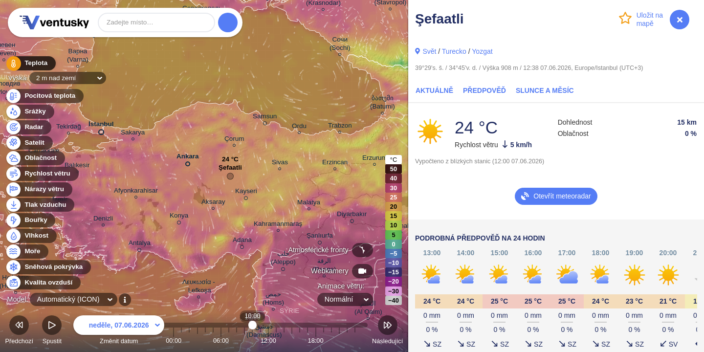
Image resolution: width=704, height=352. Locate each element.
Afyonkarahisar (136, 192)
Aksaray (213, 203)
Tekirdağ (68, 128)
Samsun (265, 117)
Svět (429, 51)
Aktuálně (434, 90)
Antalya (140, 244)
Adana (242, 241)
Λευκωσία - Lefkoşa (198, 287)
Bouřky (30, 220)
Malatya (308, 203)
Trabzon (340, 127)
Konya (179, 217)
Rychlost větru (41, 174)
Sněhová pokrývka (48, 267)
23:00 (355, 340)
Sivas (280, 163)
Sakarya (133, 134)
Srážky (29, 112)
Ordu (299, 127)
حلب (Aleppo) (283, 259)
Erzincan (335, 163)
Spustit (52, 331)
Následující (387, 331)
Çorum (234, 140)
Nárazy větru (38, 189)
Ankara (187, 158)
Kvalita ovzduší (42, 283)
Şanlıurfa (320, 237)
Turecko (454, 51)
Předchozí (19, 331)
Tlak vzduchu (39, 205)
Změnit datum (118, 331)
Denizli (103, 220)
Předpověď (484, 90)
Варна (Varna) (77, 56)
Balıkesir (77, 166)
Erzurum (374, 159)
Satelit (28, 143)
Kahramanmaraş (278, 225)
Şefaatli (230, 170)
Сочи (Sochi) (340, 45)
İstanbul (101, 126)
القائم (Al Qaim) (368, 309)
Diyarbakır (352, 215)
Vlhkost (30, 236)
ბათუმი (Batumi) (382, 103)
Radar (28, 127)
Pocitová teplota (44, 96)
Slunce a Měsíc (545, 90)
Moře (27, 251)
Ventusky (53, 22)
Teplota (30, 63)
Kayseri (246, 192)
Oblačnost (35, 158)
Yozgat (482, 51)
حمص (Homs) (273, 299)
